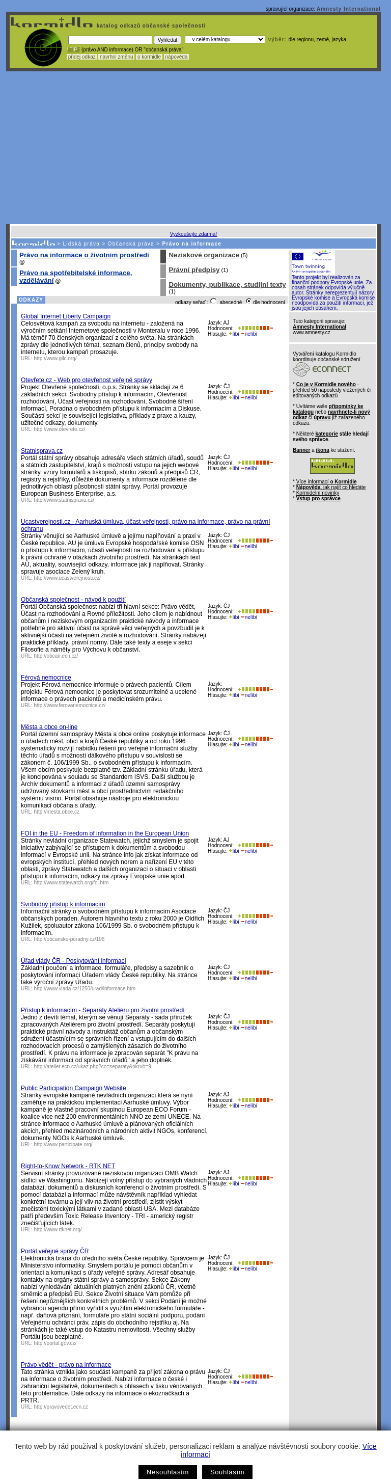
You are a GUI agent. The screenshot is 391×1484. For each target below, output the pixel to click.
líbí (234, 334)
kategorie (326, 434)
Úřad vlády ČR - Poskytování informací (73, 960)
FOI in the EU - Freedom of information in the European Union (105, 833)
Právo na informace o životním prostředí (84, 255)
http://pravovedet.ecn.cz (61, 1407)
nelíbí (249, 334)
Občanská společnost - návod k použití (73, 599)
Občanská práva (131, 244)
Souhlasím (227, 1472)
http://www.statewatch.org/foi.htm (71, 882)
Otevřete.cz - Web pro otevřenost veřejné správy (86, 380)
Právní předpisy (194, 270)
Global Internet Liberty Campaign (65, 316)
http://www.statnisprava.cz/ (64, 500)
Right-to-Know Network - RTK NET (68, 1166)
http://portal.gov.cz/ (55, 1343)
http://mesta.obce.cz (57, 812)
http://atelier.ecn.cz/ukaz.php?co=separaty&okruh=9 (92, 1066)
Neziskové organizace (204, 255)
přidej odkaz (82, 57)
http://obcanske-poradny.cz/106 (69, 939)
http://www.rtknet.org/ (58, 1229)
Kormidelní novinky (317, 493)
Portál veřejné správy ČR (55, 1251)
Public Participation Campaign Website (73, 1088)
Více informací (326, 481)
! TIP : (73, 49)
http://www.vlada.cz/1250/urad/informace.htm (85, 988)
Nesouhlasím (168, 1472)
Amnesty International (349, 9)
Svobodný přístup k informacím (63, 904)
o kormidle (149, 57)
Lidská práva (81, 244)
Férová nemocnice (46, 677)
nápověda (176, 57)
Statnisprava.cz (42, 450)
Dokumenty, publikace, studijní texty (227, 284)
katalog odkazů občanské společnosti (150, 26)
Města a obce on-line (49, 727)
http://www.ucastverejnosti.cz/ (67, 578)
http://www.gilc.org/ (55, 358)
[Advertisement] (193, 147)
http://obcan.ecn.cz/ (56, 656)
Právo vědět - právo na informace (66, 1364)
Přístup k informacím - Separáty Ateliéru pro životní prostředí (102, 1010)
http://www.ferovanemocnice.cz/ (70, 705)
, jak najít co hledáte (331, 487)
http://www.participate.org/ (63, 1144)
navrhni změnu (116, 57)
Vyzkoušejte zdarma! (193, 234)
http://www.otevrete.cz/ (60, 429)
